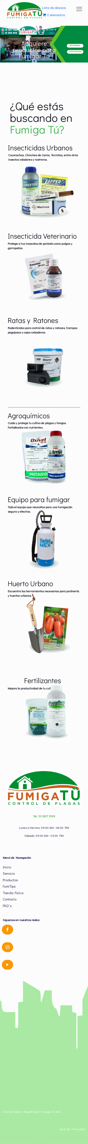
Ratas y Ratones (33, 320)
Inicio (7, 867)
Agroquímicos (29, 415)
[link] (44, 191)
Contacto (9, 899)
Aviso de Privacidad (72, 1129)
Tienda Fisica (13, 892)
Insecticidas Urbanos (40, 147)
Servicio (9, 873)
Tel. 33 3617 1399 (44, 816)
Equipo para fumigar (39, 499)
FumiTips (9, 886)
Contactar (75, 51)
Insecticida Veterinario (42, 236)
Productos (10, 879)
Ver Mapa (75, 45)
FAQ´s (7, 905)
